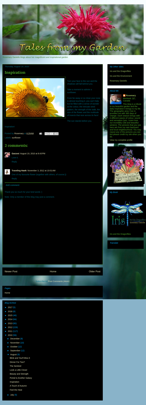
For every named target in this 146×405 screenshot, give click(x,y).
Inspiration (14, 382)
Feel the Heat (16, 390)
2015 (10, 315)
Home (53, 271)
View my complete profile (121, 140)
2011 (10, 331)
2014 (10, 319)
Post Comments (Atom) (58, 281)
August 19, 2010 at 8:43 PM (32, 153)
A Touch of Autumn (18, 386)
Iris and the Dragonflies (120, 71)
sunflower (16, 138)
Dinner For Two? (17, 362)
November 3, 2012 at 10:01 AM (41, 170)
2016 (10, 311)
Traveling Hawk (19, 170)
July (12, 395)
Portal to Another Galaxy (21, 378)
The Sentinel (15, 366)
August (13, 354)
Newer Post (11, 271)
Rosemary (131, 95)
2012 (10, 327)
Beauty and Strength (19, 374)
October (14, 346)
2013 (10, 323)
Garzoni (15, 153)
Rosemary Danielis (118, 81)
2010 (10, 335)
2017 (10, 307)
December (15, 338)
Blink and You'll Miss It (20, 358)
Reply (14, 162)
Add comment (12, 185)
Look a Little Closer (18, 370)
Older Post (94, 271)
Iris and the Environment (121, 76)
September (15, 350)
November (15, 343)
